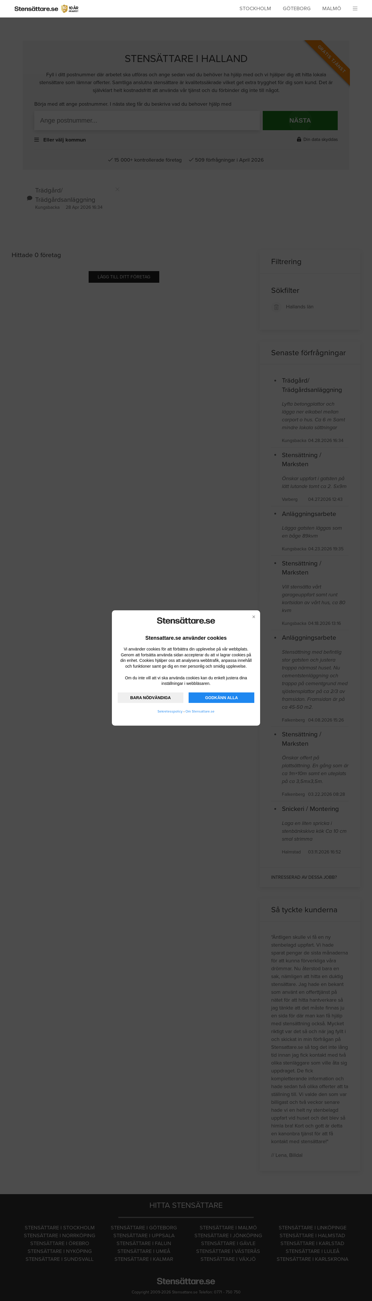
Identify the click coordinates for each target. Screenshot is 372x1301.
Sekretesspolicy (170, 711)
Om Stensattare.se (199, 711)
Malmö (331, 8)
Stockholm (255, 8)
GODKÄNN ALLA (221, 697)
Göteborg (297, 8)
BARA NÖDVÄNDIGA (150, 697)
